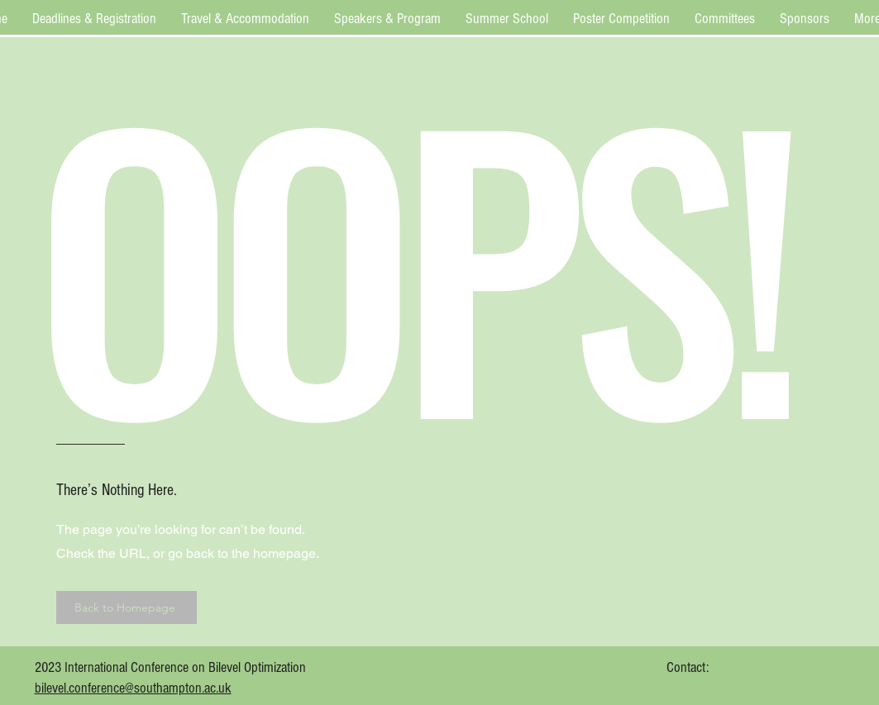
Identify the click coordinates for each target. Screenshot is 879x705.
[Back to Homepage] (126, 607)
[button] (94, 18)
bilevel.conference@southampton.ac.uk (133, 688)
